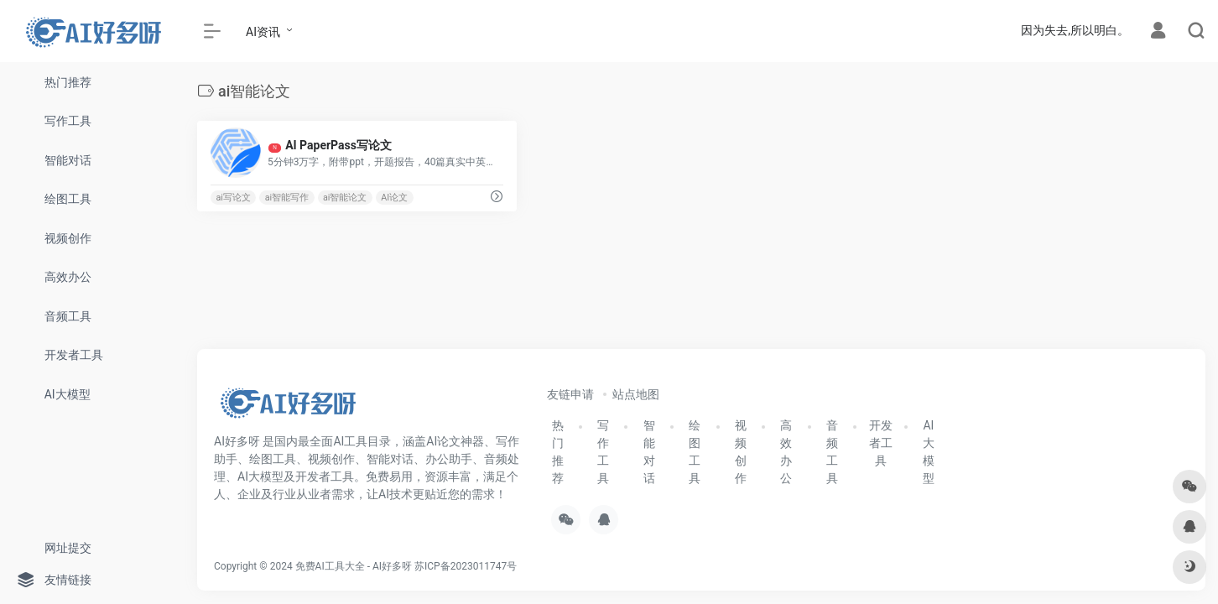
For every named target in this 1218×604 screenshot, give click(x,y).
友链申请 (570, 394)
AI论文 (394, 197)
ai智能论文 (345, 197)
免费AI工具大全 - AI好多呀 (353, 566)
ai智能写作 (287, 197)
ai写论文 (233, 197)
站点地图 (635, 394)
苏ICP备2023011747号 (465, 566)
